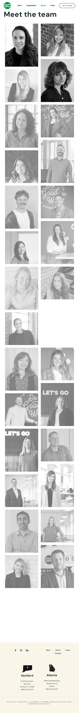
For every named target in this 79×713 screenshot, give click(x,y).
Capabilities (31, 5)
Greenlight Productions (49, 702)
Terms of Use (11, 702)
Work (19, 5)
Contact (58, 653)
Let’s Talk (67, 5)
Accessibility (34, 702)
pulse (68, 650)
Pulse (52, 5)
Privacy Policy (23, 702)
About (43, 5)
